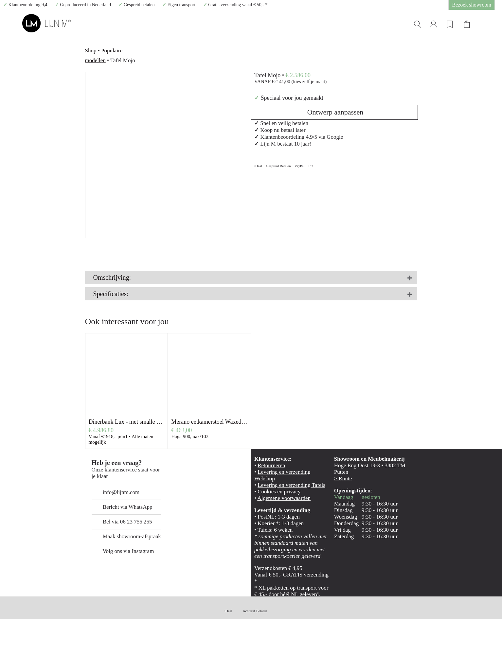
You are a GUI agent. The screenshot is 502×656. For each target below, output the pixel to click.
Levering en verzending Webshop (285, 509)
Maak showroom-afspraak (118, 568)
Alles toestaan (447, 591)
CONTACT (392, 23)
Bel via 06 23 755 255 (116, 553)
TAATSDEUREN (264, 23)
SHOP (355, 23)
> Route (340, 509)
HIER (263, 285)
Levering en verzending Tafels (282, 516)
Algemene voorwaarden (277, 530)
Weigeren (447, 629)
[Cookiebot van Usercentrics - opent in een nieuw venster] (42, 643)
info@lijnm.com (111, 524)
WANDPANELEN (313, 23)
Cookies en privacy (273, 523)
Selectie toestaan (447, 610)
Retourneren (267, 503)
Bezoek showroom (476, 5)
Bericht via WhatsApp (115, 539)
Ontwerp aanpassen (334, 60)
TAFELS (221, 23)
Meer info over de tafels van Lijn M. (119, 310)
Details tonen (353, 643)
